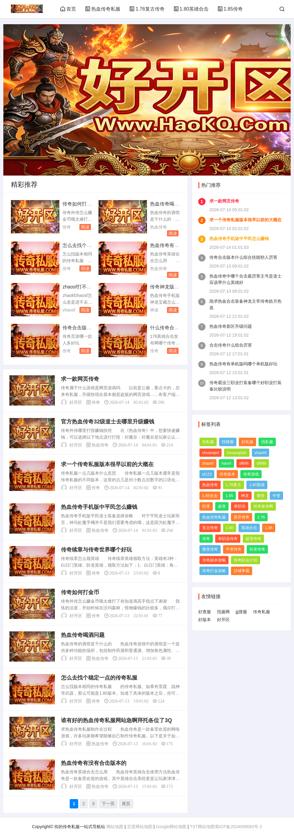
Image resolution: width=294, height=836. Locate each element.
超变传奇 (253, 538)
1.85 (268, 527)
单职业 (240, 506)
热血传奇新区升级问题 (230, 326)
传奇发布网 (263, 506)
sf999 (261, 463)
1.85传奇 (230, 9)
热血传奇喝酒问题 (83, 635)
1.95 (229, 495)
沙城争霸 (241, 570)
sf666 (244, 463)
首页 (68, 9)
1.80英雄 (257, 484)
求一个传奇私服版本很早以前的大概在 (107, 464)
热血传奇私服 (102, 9)
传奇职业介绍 (245, 560)
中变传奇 (234, 549)
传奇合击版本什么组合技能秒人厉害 (243, 257)
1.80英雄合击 (191, 9)
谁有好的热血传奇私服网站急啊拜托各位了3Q (116, 720)
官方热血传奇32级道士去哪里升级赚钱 (107, 422)
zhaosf (68, 310)
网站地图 (114, 826)
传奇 (66, 227)
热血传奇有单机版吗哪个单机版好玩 (243, 363)
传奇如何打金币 (80, 592)
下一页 (108, 803)
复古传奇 (210, 527)
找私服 (208, 441)
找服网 (223, 611)
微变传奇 (210, 549)
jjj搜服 (241, 611)
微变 (261, 495)
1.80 (229, 527)
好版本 (204, 619)
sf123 (207, 474)
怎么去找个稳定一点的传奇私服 (99, 678)
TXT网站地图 (202, 826)
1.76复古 (233, 484)
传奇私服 (261, 611)
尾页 (126, 803)
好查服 (204, 611)
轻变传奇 (257, 549)
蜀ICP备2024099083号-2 (238, 826)
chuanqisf (210, 452)
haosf (226, 463)
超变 (222, 506)
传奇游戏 (251, 474)
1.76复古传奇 (146, 9)
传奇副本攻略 (214, 560)
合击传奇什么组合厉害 (230, 345)
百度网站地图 (139, 826)
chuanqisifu (237, 452)
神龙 (154, 310)
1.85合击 (210, 495)
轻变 (206, 506)
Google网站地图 (171, 826)
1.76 (261, 517)
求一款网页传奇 (80, 379)
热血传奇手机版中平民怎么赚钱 (99, 507)
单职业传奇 (228, 538)
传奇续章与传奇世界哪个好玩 (96, 550)
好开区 (223, 619)
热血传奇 (158, 227)
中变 (276, 495)
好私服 (247, 441)
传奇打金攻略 (214, 570)
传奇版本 (227, 474)
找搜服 (228, 441)
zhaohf (260, 452)
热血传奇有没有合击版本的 (93, 763)
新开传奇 (241, 517)
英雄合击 (249, 527)
